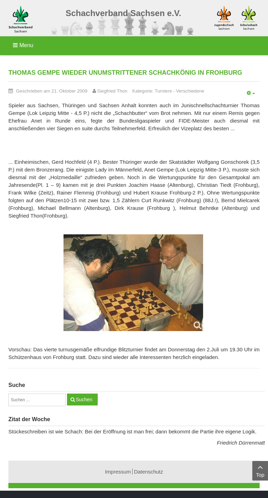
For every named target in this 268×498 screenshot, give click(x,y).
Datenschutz (148, 472)
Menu (23, 45)
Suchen (84, 399)
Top (260, 470)
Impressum (118, 472)
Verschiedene (190, 91)
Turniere (163, 91)
